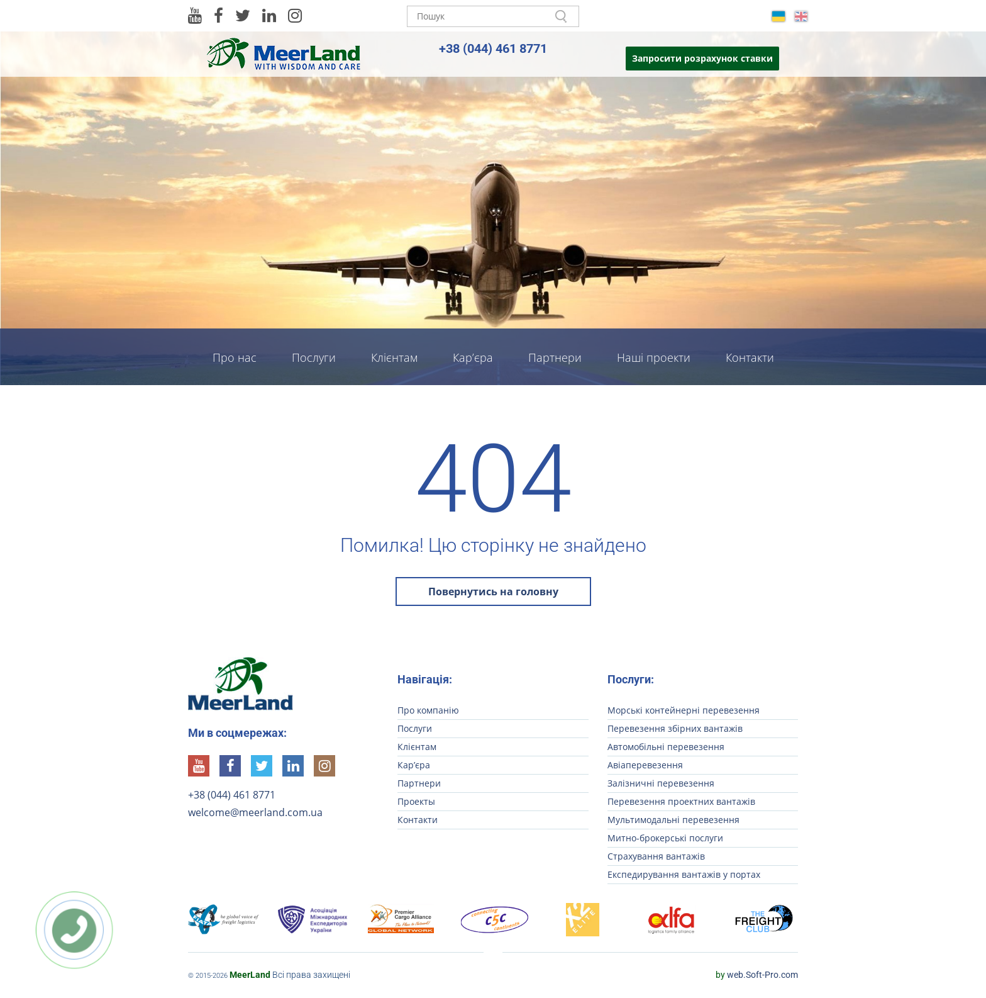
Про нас (235, 357)
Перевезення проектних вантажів (681, 801)
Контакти (750, 357)
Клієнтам (394, 357)
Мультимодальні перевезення (673, 820)
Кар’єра (473, 357)
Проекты (416, 801)
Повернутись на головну (493, 591)
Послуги (314, 357)
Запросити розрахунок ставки (702, 58)
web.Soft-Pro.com (757, 975)
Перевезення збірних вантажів (675, 728)
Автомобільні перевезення (665, 747)
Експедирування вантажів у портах (683, 874)
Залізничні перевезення (660, 783)
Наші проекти (653, 357)
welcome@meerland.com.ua (255, 812)
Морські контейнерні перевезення (683, 710)
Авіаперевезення (645, 765)
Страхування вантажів (656, 856)
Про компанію (428, 710)
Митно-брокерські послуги (665, 838)
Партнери (555, 357)
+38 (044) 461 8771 (493, 48)
